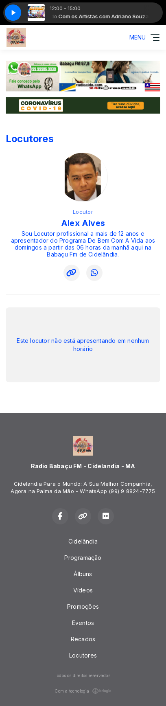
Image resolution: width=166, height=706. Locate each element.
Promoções (83, 606)
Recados (83, 639)
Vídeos (83, 590)
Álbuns (83, 573)
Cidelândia (83, 541)
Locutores (83, 655)
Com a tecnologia (83, 691)
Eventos (83, 622)
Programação (82, 557)
